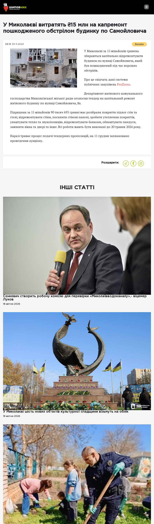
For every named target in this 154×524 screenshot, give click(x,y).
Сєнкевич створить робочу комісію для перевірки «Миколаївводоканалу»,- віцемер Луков (75, 298)
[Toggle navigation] (146, 7)
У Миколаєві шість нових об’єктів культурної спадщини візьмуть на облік (65, 411)
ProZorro (123, 84)
